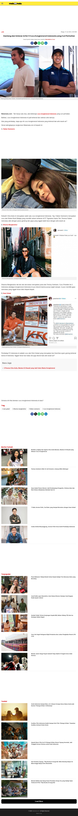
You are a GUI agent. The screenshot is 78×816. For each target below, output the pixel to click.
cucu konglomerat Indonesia (46, 114)
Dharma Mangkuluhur (10, 224)
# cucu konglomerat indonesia (51, 409)
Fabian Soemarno (9, 129)
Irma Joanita (41, 39)
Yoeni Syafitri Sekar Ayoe (30, 39)
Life (2, 32)
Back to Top (39, 813)
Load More (39, 801)
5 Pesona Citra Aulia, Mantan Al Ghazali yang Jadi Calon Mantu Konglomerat (29, 368)
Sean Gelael (7, 293)
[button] (2, 3)
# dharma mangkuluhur (19, 409)
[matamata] (15, 3)
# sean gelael (6, 409)
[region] (39, 18)
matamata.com (35, 811)
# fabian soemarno (34, 409)
